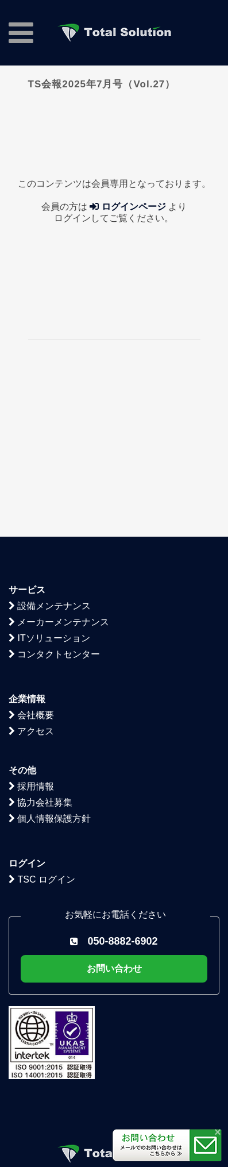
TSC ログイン (42, 771)
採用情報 (31, 678)
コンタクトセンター (54, 545)
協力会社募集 (40, 694)
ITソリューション (49, 529)
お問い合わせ (114, 860)
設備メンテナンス (50, 497)
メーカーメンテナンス (59, 513)
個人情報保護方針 (50, 710)
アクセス (31, 622)
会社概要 (31, 606)
